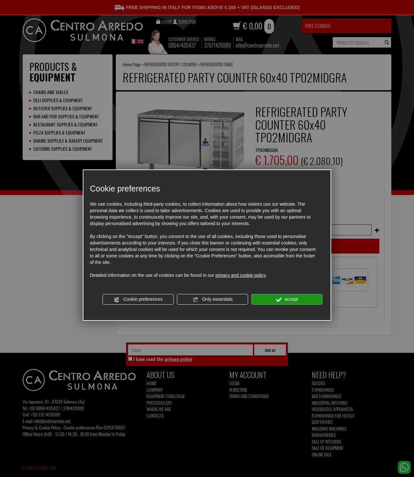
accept (287, 299)
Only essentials (212, 299)
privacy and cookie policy (240, 275)
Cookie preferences (138, 299)
